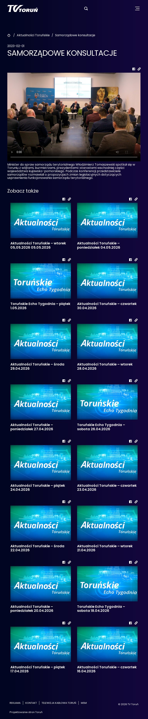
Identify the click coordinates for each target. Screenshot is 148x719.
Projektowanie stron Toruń (26, 712)
